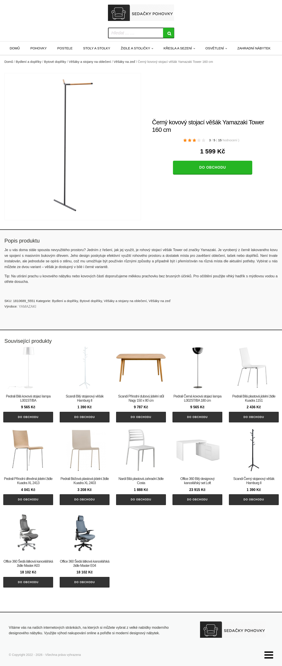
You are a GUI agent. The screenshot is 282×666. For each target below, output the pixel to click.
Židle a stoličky (135, 48)
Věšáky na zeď (124, 61)
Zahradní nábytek (254, 48)
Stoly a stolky (96, 48)
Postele (64, 48)
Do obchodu (212, 167)
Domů (15, 48)
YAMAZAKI (27, 306)
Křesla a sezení (177, 48)
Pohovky (38, 48)
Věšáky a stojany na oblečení (90, 61)
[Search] (168, 33)
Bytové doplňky (55, 61)
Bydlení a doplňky (28, 61)
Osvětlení (214, 48)
